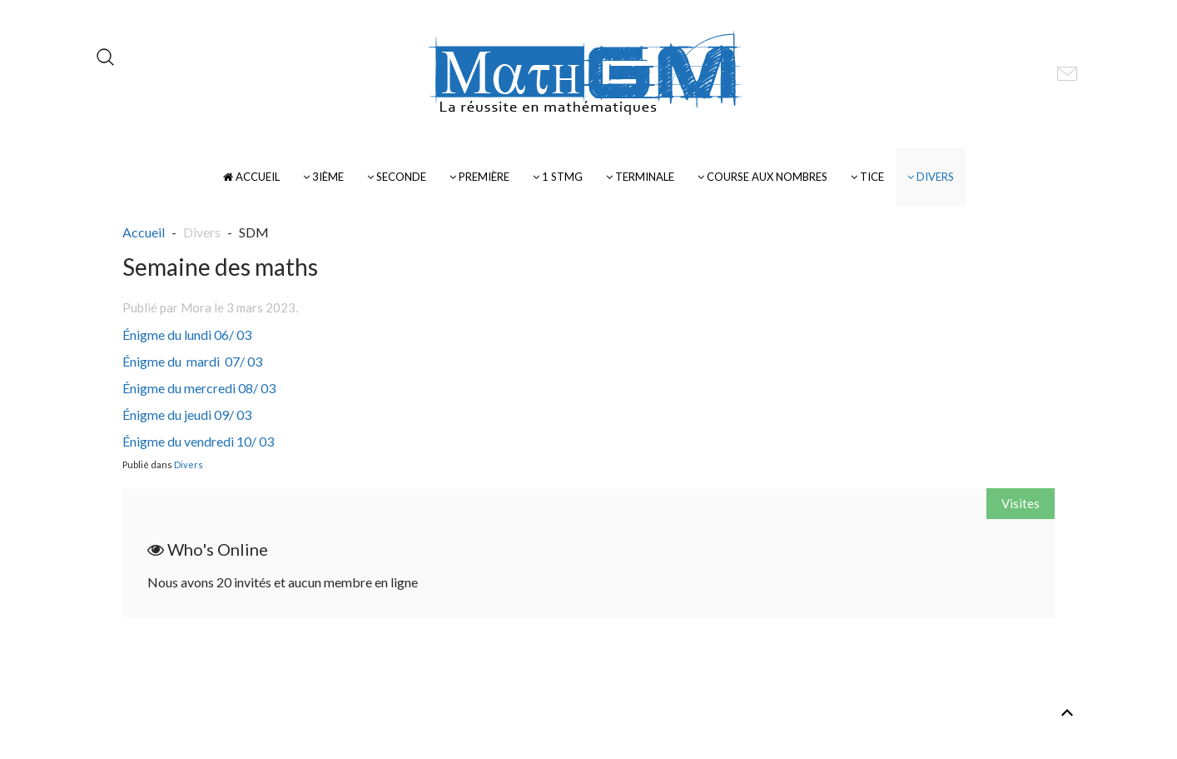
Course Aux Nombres (762, 176)
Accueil (251, 176)
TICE (867, 176)
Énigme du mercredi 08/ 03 (199, 388)
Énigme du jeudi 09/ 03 (186, 414)
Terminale (640, 176)
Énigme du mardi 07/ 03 (192, 361)
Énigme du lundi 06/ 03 (186, 334)
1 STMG (558, 176)
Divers (930, 176)
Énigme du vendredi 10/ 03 (198, 441)
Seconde (396, 176)
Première (479, 176)
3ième (323, 176)
